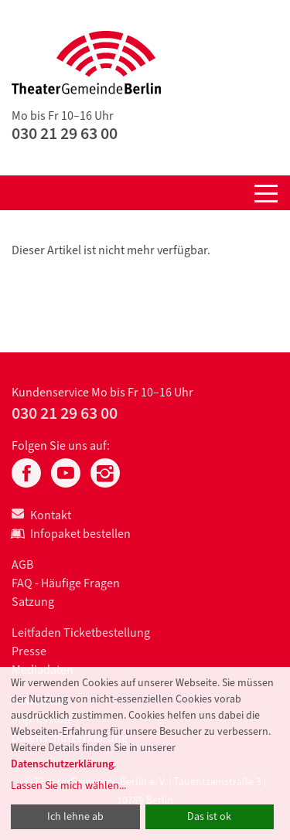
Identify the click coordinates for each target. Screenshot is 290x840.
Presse (29, 651)
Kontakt (41, 515)
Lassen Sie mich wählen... (68, 785)
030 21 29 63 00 (65, 133)
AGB (22, 564)
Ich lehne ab (75, 816)
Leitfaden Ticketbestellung (81, 632)
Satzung (33, 601)
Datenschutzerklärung (62, 764)
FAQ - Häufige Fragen (66, 583)
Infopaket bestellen (71, 533)
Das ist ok (209, 816)
